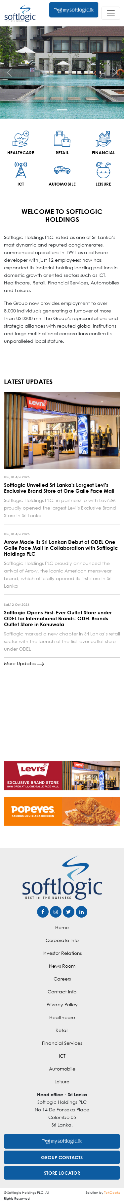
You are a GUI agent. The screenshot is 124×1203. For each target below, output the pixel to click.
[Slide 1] (62, 110)
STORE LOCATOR (62, 1173)
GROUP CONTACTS (62, 1157)
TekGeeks (112, 1192)
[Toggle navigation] (111, 13)
